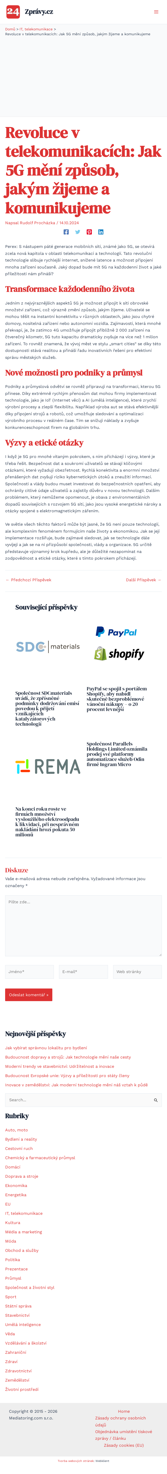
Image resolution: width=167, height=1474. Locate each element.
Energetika (15, 1202)
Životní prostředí (21, 1397)
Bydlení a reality (21, 1147)
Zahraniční (15, 1360)
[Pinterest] (89, 239)
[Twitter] (77, 239)
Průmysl (13, 1286)
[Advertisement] (83, 83)
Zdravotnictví (18, 1378)
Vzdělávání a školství (25, 1351)
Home (124, 1419)
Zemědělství (17, 1388)
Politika (12, 1267)
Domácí (12, 1175)
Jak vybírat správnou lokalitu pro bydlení (46, 1056)
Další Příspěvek (143, 588)
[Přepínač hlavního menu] (156, 16)
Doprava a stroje (21, 1184)
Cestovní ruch (19, 1156)
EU (8, 1212)
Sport (10, 1304)
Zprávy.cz (47, 15)
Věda (10, 1341)
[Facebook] (66, 239)
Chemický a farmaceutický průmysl (40, 1165)
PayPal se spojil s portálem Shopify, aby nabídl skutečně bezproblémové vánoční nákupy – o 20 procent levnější (117, 707)
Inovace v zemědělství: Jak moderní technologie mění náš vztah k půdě (76, 1093)
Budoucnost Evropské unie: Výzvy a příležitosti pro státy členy (67, 1083)
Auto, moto (16, 1137)
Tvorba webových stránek (76, 1469)
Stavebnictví (17, 1323)
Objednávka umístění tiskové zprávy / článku (123, 1443)
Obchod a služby (21, 1258)
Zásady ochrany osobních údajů (120, 1429)
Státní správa (18, 1314)
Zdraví (11, 1369)
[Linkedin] (100, 239)
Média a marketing (23, 1239)
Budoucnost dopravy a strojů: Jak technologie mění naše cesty (68, 1065)
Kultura (12, 1230)
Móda (10, 1249)
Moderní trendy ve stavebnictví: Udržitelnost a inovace (59, 1074)
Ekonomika (16, 1193)
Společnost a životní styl (29, 1295)
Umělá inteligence (23, 1332)
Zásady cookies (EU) (124, 1453)
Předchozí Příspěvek (28, 588)
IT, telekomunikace (24, 1221)
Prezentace (16, 1276)
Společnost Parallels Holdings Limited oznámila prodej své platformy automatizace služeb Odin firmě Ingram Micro (117, 762)
